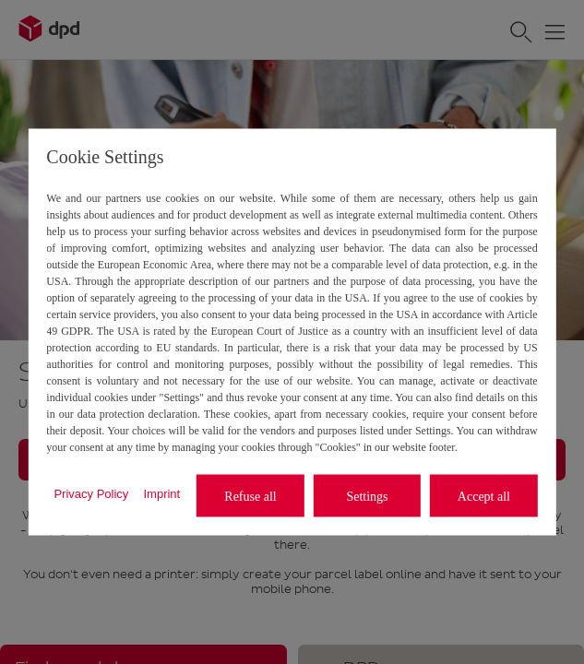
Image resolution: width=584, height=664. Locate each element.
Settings (366, 496)
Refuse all (250, 496)
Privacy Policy (91, 493)
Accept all (484, 496)
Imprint (161, 493)
